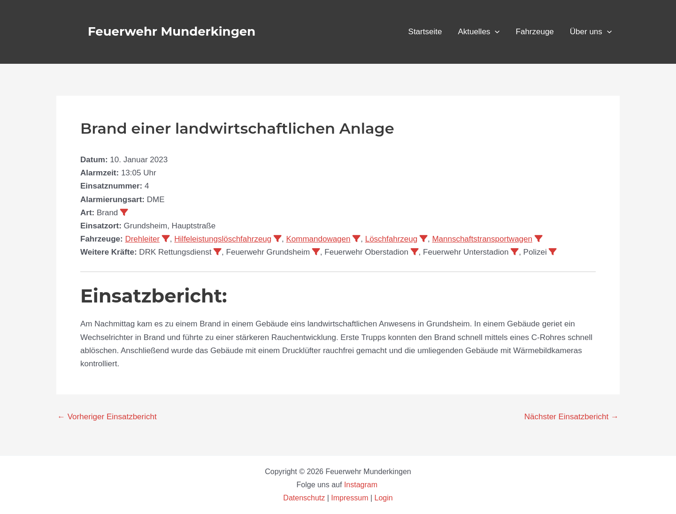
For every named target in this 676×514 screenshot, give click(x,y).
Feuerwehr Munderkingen (171, 31)
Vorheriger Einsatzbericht (107, 417)
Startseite (425, 31)
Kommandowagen (318, 238)
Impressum (349, 498)
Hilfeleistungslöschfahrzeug (222, 238)
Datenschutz (305, 498)
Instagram (362, 485)
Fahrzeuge (535, 31)
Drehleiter (142, 238)
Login (384, 498)
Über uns (591, 32)
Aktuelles (478, 32)
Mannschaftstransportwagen (482, 238)
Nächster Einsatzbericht (571, 417)
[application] (494, 32)
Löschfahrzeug (391, 238)
